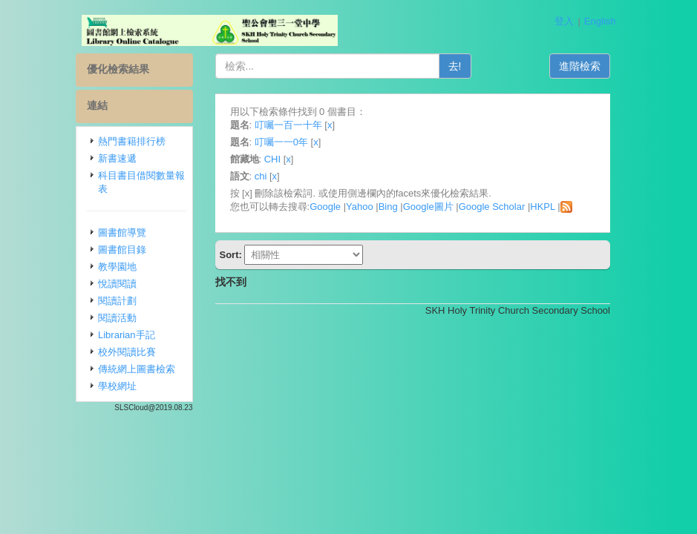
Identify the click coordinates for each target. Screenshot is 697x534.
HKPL (542, 206)
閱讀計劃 (117, 300)
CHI (272, 159)
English (600, 21)
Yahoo (359, 206)
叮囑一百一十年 (288, 125)
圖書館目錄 (122, 249)
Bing (388, 206)
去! (455, 66)
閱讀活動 (117, 317)
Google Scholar (492, 206)
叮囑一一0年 (281, 142)
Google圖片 (428, 206)
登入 (564, 21)
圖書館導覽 (122, 232)
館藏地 (244, 159)
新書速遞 (117, 158)
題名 (239, 125)
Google (325, 206)
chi (261, 176)
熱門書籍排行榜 (132, 141)
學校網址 (117, 386)
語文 (239, 176)
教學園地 (117, 266)
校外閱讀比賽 (127, 351)
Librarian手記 (126, 334)
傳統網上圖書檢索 (136, 369)
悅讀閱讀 (117, 283)
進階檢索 (580, 66)
